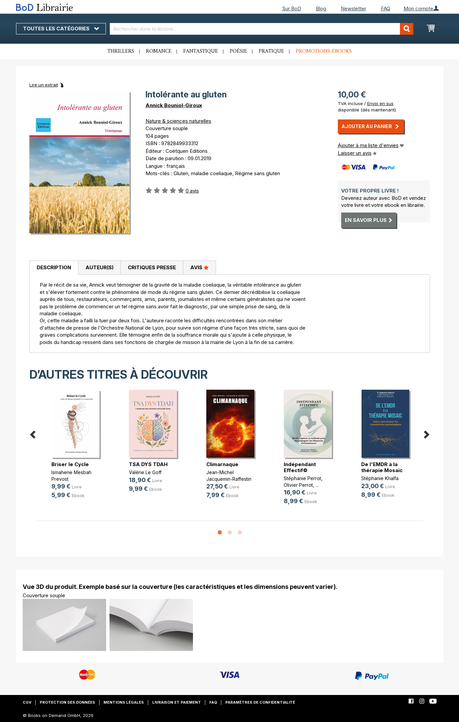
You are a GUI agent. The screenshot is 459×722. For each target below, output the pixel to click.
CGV (27, 702)
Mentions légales (123, 702)
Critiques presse (152, 267)
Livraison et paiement (176, 702)
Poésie (238, 51)
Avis (199, 267)
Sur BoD (291, 8)
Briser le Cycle (70, 464)
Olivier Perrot (298, 485)
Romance (159, 51)
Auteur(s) (99, 267)
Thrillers (120, 51)
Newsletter (353, 8)
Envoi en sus (380, 103)
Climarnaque (222, 464)
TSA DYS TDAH (148, 464)
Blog (321, 8)
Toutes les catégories (61, 28)
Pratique (271, 51)
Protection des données (67, 702)
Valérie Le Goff (145, 472)
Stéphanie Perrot (302, 478)
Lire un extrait (43, 84)
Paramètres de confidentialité (260, 702)
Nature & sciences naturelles (178, 121)
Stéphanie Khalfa (380, 478)
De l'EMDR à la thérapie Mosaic (382, 467)
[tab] (53, 268)
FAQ (385, 8)
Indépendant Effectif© (300, 467)
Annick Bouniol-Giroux (174, 105)
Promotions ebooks (324, 51)
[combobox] (261, 29)
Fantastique (200, 51)
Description (54, 267)
